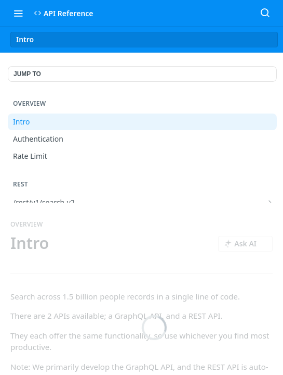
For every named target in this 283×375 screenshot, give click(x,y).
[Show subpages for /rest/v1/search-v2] (270, 202)
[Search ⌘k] (265, 13)
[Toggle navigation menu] (18, 13)
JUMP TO (27, 74)
